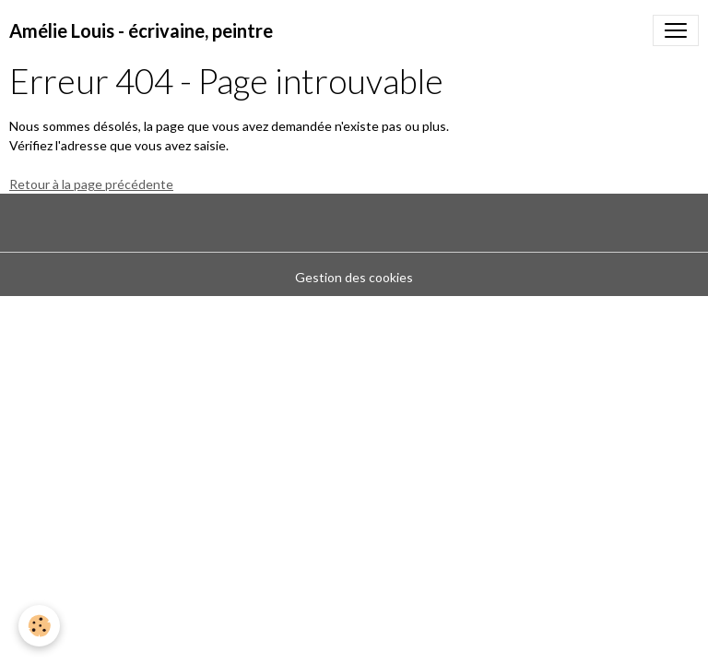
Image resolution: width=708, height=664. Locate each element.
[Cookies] (39, 625)
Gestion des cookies (354, 277)
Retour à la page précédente (91, 184)
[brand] (141, 30)
